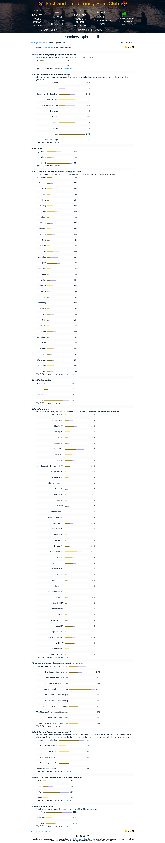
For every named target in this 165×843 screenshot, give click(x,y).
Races (37, 18)
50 (45, 831)
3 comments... (68, 800)
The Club (58, 20)
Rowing (58, 17)
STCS (103, 17)
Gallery (37, 25)
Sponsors (80, 25)
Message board (37, 43)
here (93, 839)
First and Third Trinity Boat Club (82, 3)
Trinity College (84, 30)
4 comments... (68, 657)
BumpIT (103, 24)
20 (42, 831)
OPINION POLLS (47, 47)
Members (80, 18)
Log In (54, 30)
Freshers (80, 15)
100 (49, 831)
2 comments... (68, 771)
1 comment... (68, 69)
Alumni (80, 22)
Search (44, 30)
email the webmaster (78, 839)
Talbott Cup (103, 20)
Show (33, 831)
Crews (37, 22)
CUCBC (98, 30)
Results (37, 15)
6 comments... (68, 374)
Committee (58, 24)
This (38, 57)
